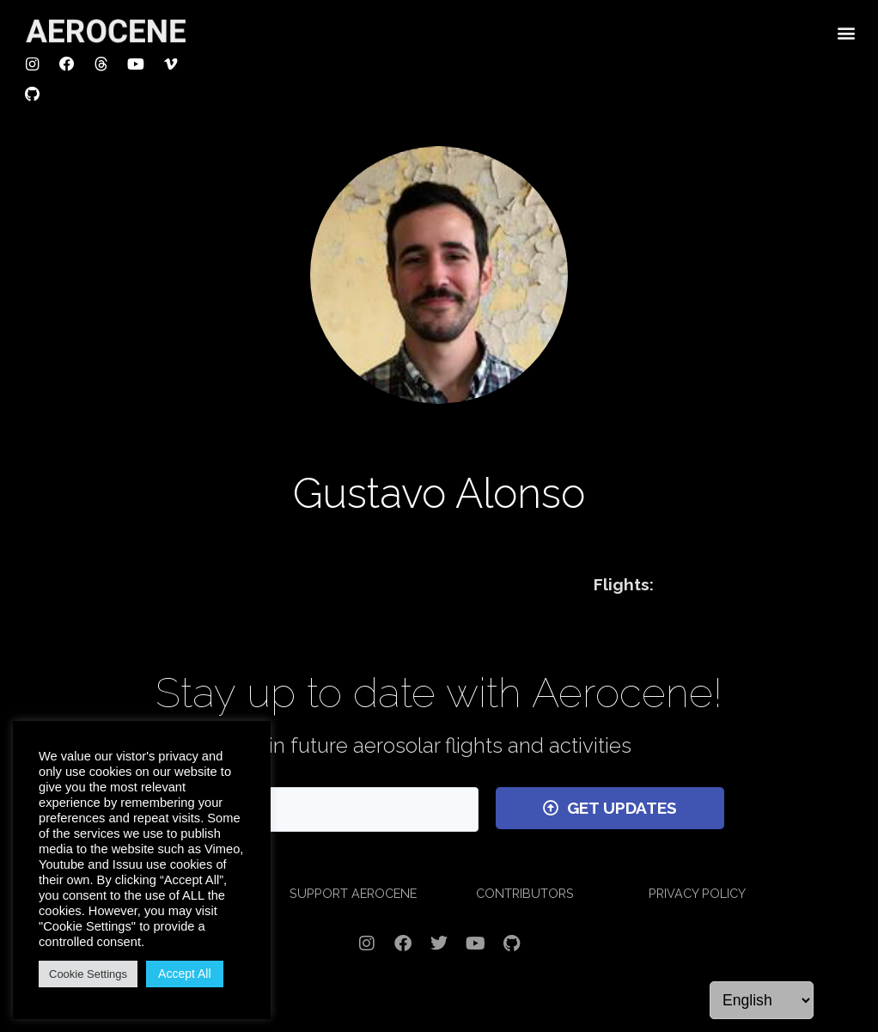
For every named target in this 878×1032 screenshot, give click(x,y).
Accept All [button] (184, 973)
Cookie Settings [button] (88, 974)
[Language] (762, 1000)
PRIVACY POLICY (697, 893)
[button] (846, 31)
